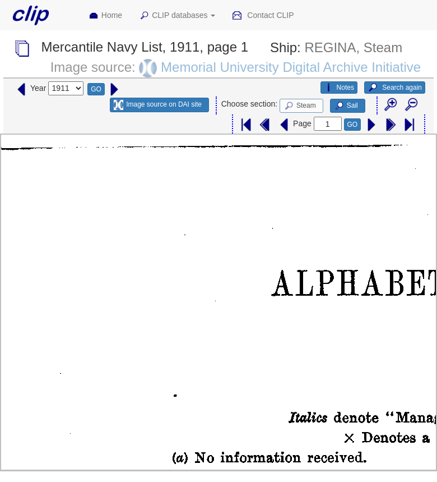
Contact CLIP (263, 16)
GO (96, 89)
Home (105, 16)
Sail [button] (346, 106)
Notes (339, 87)
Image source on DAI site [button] (158, 105)
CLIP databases (177, 16)
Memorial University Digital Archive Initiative (291, 67)
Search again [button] (395, 87)
